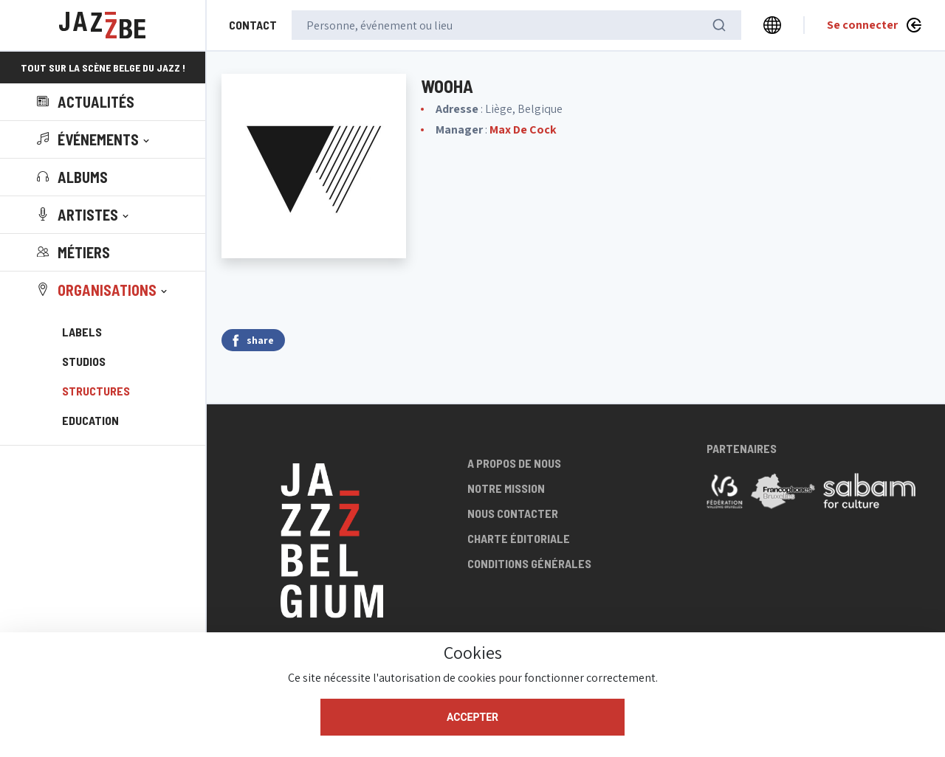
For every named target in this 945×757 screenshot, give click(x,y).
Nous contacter (512, 513)
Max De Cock (523, 129)
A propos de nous (514, 463)
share (253, 340)
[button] (94, 139)
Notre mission (506, 488)
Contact (253, 25)
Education (90, 420)
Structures (96, 391)
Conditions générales (529, 563)
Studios (84, 361)
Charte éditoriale (518, 538)
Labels (82, 332)
